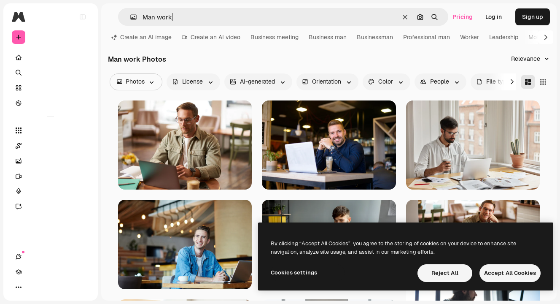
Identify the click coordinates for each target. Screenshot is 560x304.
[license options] (193, 81)
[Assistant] (50, 206)
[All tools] (50, 130)
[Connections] (18, 287)
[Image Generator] (50, 161)
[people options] (440, 81)
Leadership (503, 37)
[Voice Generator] (50, 191)
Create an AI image (141, 37)
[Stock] (50, 88)
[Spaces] (50, 145)
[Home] (50, 57)
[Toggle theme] (49, 287)
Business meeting (274, 37)
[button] (130, 17)
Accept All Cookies (510, 273)
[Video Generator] (50, 176)
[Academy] (33, 287)
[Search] (50, 72)
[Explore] (50, 103)
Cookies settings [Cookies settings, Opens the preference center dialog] (294, 272)
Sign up (532, 17)
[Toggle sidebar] (82, 17)
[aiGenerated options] (258, 81)
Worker (469, 37)
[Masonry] (528, 82)
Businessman (375, 37)
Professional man (426, 37)
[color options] (386, 81)
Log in (493, 17)
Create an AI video (211, 37)
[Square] (543, 82)
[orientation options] (327, 81)
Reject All (444, 273)
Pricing (462, 17)
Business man (328, 37)
